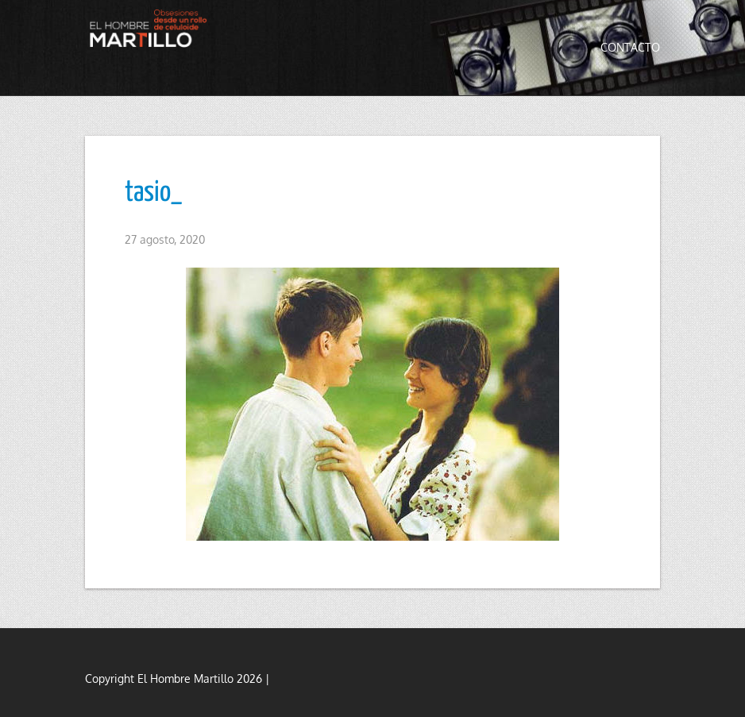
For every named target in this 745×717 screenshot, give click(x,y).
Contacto (630, 47)
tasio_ (153, 193)
